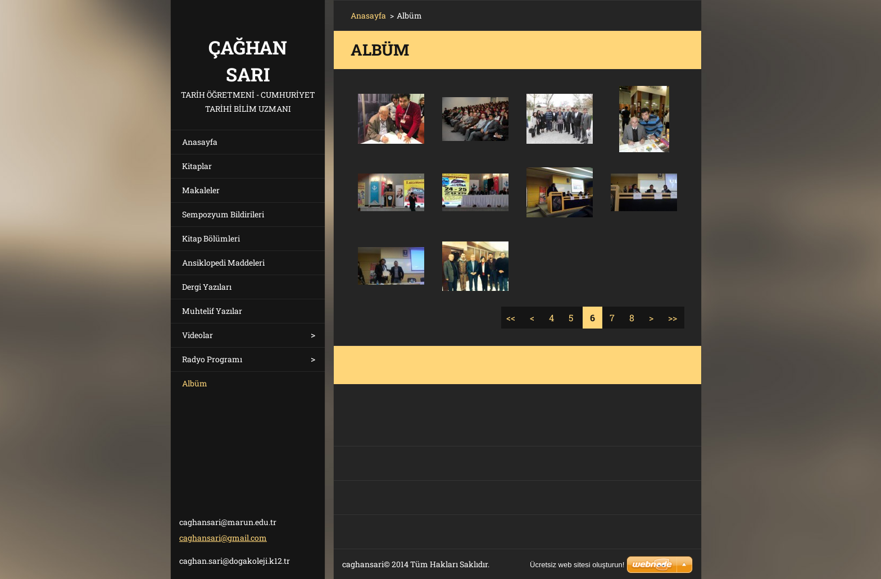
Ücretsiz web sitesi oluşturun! (577, 564)
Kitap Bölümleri (211, 238)
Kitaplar (197, 166)
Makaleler (201, 190)
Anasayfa (199, 141)
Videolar (197, 335)
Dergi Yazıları (206, 286)
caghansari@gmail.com (223, 537)
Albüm (194, 383)
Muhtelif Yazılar (212, 311)
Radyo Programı (212, 359)
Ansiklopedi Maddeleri (223, 262)
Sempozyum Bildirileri (223, 214)
